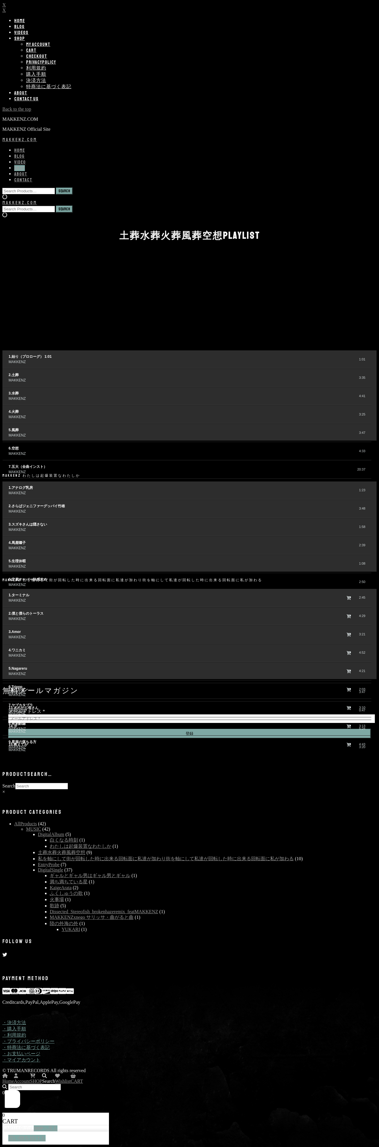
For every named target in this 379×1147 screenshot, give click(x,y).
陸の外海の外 (64, 923)
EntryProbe (49, 864)
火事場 (57, 899)
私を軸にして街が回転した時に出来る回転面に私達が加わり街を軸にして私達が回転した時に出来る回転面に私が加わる (166, 858)
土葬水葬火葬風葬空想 (61, 852)
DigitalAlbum (51, 834)
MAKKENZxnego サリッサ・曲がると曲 (92, 917)
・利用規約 (14, 1035)
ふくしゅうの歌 (66, 893)
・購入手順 (14, 1028)
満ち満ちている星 (69, 881)
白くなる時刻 (64, 839)
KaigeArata (61, 887)
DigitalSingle (50, 869)
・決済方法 (14, 1022)
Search (8, 785)
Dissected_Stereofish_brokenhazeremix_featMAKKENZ (104, 911)
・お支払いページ (21, 1053)
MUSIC (33, 829)
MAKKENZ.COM (19, 140)
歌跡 (54, 905)
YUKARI (71, 929)
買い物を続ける (27, 1138)
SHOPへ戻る (45, 1128)
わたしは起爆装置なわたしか (80, 846)
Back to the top (16, 109)
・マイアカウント (21, 1059)
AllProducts (25, 823)
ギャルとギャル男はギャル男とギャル (90, 875)
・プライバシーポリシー (28, 1041)
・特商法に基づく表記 (26, 1047)
